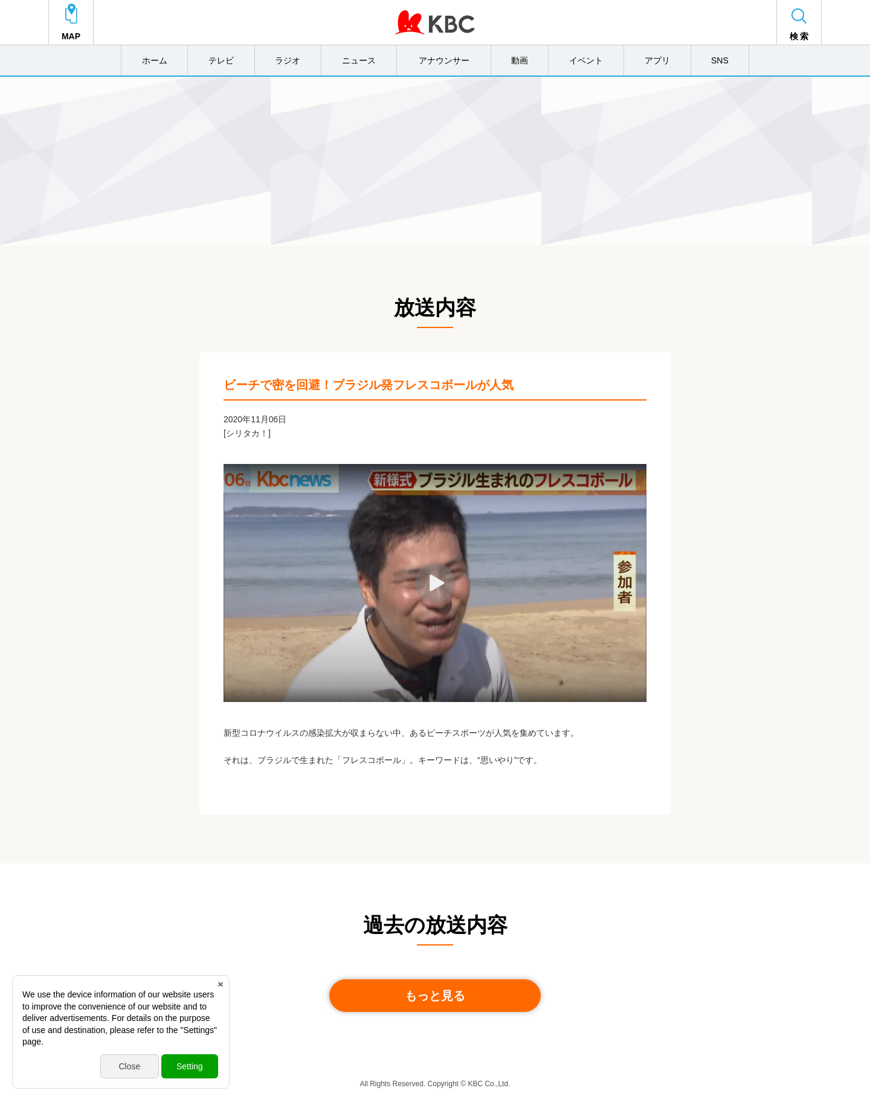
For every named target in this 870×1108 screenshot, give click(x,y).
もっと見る (435, 995)
